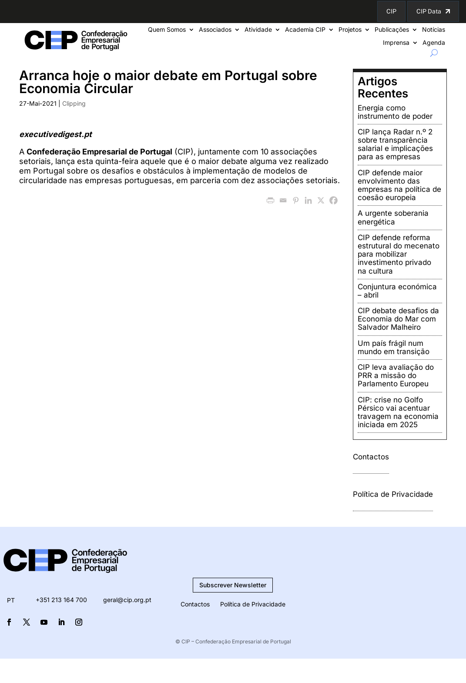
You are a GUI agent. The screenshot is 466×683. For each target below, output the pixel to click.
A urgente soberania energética (393, 217)
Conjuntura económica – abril (397, 290)
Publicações (392, 30)
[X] (320, 200)
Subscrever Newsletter (232, 585)
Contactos (371, 456)
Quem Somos (167, 30)
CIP (391, 11)
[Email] (283, 200)
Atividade (258, 30)
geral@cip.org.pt (127, 599)
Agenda (433, 43)
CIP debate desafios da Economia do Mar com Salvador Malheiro (398, 318)
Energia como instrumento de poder (395, 112)
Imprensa (396, 43)
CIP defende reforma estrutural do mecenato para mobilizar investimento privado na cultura (398, 254)
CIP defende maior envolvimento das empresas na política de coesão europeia (399, 185)
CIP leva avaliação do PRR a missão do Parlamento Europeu (396, 375)
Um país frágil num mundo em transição (393, 347)
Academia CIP (305, 30)
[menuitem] (11, 600)
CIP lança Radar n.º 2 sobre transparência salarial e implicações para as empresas (395, 144)
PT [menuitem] (11, 600)
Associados (215, 30)
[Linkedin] (308, 200)
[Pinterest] (295, 200)
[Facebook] (333, 200)
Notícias (433, 30)
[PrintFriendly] (270, 200)
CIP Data (428, 11)
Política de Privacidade (393, 494)
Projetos (350, 30)
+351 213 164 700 (61, 599)
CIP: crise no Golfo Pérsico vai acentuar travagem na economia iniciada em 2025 (398, 412)
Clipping (74, 103)
